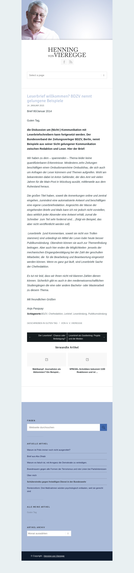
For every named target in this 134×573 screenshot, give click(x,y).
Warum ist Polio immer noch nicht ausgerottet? (48, 450)
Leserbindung (80, 313)
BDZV (44, 313)
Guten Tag (51, 323)
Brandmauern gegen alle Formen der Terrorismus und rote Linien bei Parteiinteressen (66, 469)
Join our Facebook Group (64, 62)
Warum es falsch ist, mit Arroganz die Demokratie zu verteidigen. (57, 462)
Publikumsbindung (97, 313)
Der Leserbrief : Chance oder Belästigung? (51, 337)
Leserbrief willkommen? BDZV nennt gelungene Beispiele (59, 98)
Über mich (32, 475)
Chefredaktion (56, 313)
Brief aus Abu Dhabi (36, 456)
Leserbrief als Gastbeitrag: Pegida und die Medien (84, 337)
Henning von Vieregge (54, 556)
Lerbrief (68, 313)
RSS (71, 62)
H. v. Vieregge (74, 323)
